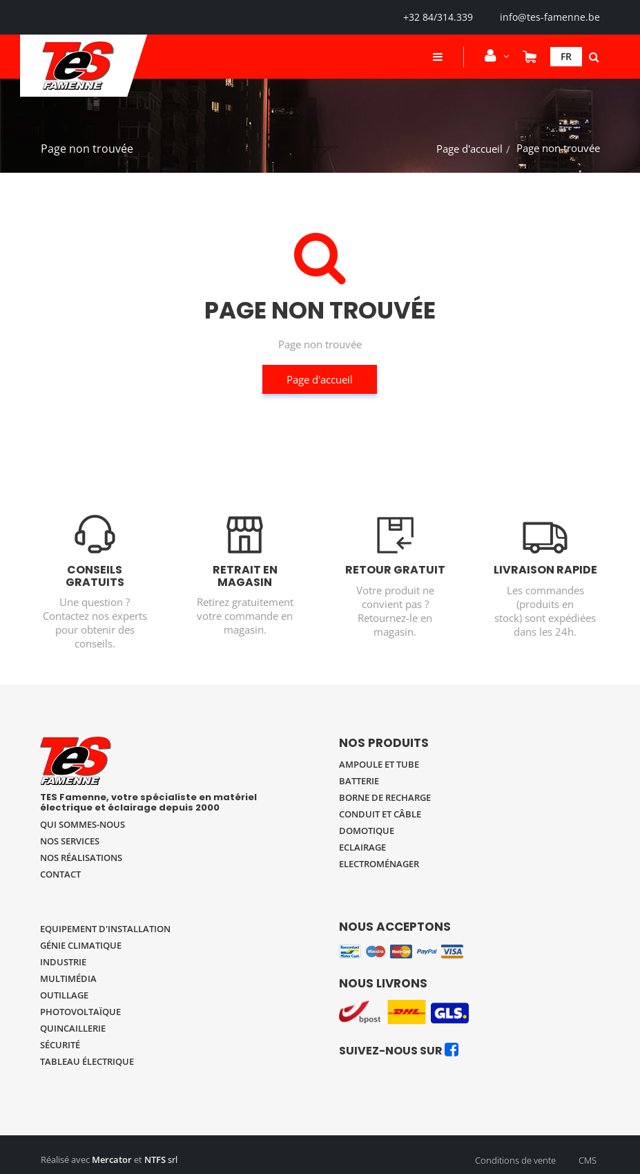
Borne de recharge (385, 797)
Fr (566, 56)
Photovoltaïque (80, 1011)
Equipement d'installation (105, 928)
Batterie (359, 781)
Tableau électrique (87, 1061)
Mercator (112, 1159)
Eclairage (362, 847)
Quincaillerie (73, 1028)
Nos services (69, 841)
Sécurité (60, 1045)
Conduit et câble (380, 814)
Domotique (366, 830)
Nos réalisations (81, 857)
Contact (60, 874)
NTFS (155, 1159)
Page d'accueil (469, 148)
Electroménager (379, 864)
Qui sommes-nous (82, 824)
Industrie (63, 962)
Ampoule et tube (379, 764)
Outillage (64, 995)
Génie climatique (81, 945)
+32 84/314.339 (438, 16)
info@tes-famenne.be (550, 16)
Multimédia (68, 978)
